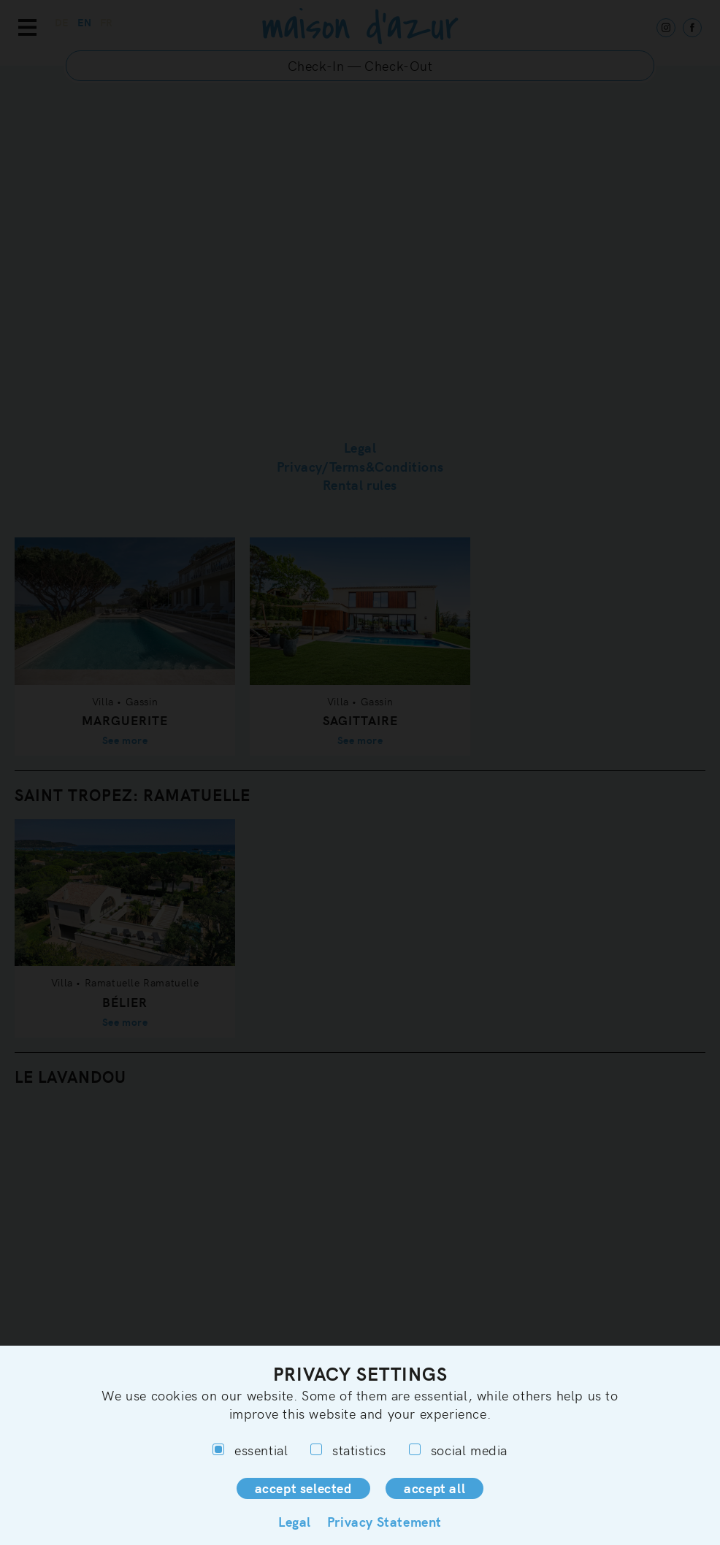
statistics (348, 1450)
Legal (294, 1521)
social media (458, 1450)
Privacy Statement (384, 1521)
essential (250, 1450)
